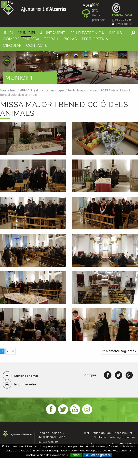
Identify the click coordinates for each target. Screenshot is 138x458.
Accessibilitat (123, 433)
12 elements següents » (119, 351)
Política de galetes (98, 455)
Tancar (75, 455)
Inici (8, 33)
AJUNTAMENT (52, 33)
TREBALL (51, 39)
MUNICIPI (26, 33)
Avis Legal (116, 437)
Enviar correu (124, 24)
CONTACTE (36, 45)
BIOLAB (70, 39)
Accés (131, 437)
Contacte (100, 437)
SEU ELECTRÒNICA (87, 33)
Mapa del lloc (102, 433)
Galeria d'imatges (50, 90)
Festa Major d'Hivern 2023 (88, 90)
